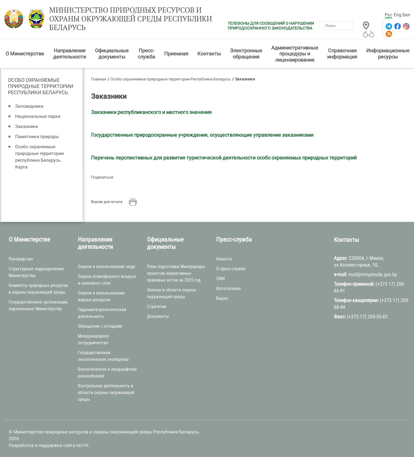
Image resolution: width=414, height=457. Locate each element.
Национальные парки (37, 116)
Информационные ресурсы (388, 54)
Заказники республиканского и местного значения (151, 112)
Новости (224, 259)
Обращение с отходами (100, 326)
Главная (98, 79)
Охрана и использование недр (106, 266)
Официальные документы (112, 54)
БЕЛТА (82, 445)
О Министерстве (25, 54)
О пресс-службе (231, 268)
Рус (388, 14)
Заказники (26, 126)
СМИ (220, 278)
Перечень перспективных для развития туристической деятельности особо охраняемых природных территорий (224, 158)
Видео (222, 298)
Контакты (209, 54)
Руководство (21, 259)
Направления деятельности (69, 54)
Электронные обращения (246, 54)
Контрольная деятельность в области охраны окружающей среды (106, 392)
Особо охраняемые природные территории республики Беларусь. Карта (39, 157)
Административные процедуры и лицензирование (294, 54)
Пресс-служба (146, 54)
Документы (158, 316)
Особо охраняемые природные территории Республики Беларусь (40, 86)
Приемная (176, 54)
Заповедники (29, 106)
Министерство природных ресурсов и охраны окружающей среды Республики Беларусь (130, 19)
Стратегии (156, 306)
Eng (397, 14)
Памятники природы (37, 136)
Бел (406, 14)
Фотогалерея (228, 288)
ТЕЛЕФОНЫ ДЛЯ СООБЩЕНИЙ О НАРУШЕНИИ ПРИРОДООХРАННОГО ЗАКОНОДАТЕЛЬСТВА (271, 25)
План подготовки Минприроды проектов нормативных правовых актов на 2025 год (176, 273)
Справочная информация (342, 54)
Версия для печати (106, 201)
